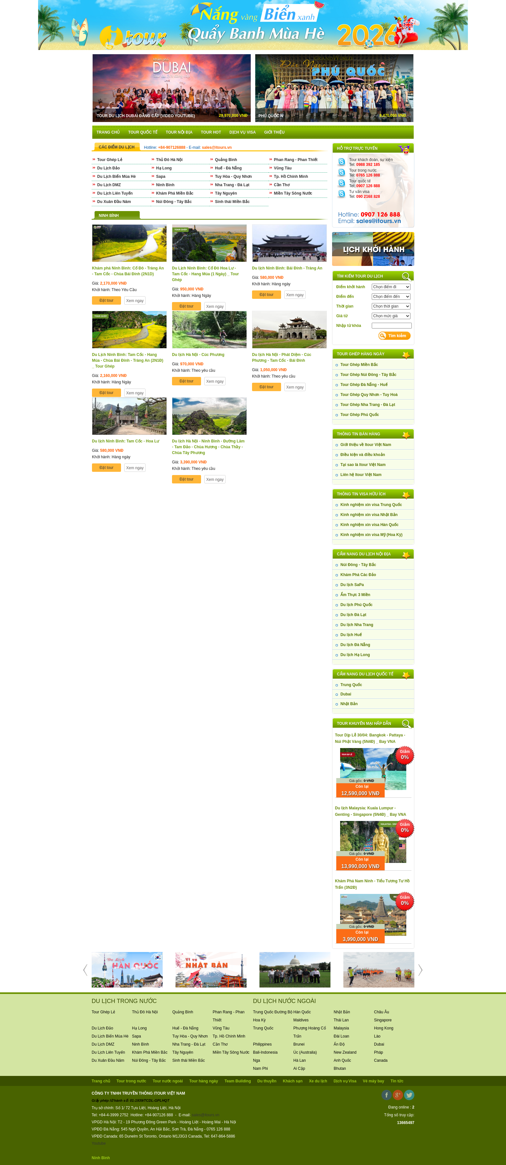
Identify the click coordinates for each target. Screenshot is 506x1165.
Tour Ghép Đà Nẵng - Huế (364, 384)
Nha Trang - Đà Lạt (229, 185)
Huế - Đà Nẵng (225, 168)
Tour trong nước (363, 170)
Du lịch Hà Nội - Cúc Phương (198, 354)
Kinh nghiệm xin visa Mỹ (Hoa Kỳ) (371, 534)
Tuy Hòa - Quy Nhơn (230, 176)
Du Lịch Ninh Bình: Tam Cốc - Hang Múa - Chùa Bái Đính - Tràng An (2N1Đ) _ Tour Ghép (127, 360)
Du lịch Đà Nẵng (355, 645)
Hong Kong (383, 1028)
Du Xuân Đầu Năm (111, 201)
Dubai (345, 694)
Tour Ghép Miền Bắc (359, 364)
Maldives (301, 1020)
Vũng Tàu (280, 168)
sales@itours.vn (205, 1115)
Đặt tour (106, 300)
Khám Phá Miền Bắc (172, 193)
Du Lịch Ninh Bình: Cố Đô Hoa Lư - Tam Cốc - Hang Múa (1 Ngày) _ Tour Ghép (205, 274)
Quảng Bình (223, 159)
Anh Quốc (342, 1060)
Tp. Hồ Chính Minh (288, 176)
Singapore (383, 1020)
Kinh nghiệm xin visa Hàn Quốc (369, 524)
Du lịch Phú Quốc (356, 605)
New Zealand (345, 1052)
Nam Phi (260, 1068)
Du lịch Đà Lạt (353, 615)
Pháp (378, 1052)
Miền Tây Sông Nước (290, 193)
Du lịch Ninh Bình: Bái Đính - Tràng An (287, 268)
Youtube (99, 1143)
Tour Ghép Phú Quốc (359, 414)
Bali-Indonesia (265, 1052)
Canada (381, 1060)
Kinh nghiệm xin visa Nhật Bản (369, 514)
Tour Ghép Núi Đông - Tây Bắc (368, 374)
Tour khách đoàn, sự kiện (371, 159)
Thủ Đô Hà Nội (167, 159)
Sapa (158, 176)
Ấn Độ (339, 1044)
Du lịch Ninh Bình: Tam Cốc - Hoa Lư (125, 441)
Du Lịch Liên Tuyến (112, 193)
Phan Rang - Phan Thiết (293, 159)
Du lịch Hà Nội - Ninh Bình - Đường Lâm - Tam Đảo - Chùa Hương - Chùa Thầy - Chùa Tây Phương (208, 447)
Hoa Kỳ (259, 1020)
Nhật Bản (349, 704)
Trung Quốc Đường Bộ (272, 1012)
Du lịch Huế (351, 635)
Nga (256, 1060)
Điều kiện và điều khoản (362, 454)
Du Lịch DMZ (106, 185)
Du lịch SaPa (352, 584)
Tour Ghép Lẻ (107, 159)
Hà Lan (299, 1060)
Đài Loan (341, 1036)
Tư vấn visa (359, 191)
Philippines (262, 1044)
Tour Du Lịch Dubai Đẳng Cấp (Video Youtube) (146, 116)
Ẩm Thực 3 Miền (355, 595)
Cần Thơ (278, 185)
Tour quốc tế (360, 181)
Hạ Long (161, 168)
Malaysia (341, 1028)
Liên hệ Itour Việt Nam (360, 474)
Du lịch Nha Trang (356, 625)
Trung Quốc (351, 685)
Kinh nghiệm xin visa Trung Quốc (371, 504)
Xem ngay (135, 301)
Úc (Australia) (305, 1052)
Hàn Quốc (302, 1012)
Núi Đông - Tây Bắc (358, 564)
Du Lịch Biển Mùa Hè (114, 176)
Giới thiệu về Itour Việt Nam (365, 444)
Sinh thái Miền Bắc (229, 201)
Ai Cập (299, 1068)
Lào (377, 1036)
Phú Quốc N (297, 116)
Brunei (299, 1044)
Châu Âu (381, 1012)
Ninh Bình (163, 185)
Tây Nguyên (223, 193)
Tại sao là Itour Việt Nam (363, 464)
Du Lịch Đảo (106, 168)
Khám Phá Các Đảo (358, 574)
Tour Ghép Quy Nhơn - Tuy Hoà (369, 394)
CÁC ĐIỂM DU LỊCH (117, 147)
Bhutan (340, 1068)
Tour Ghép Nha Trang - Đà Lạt (367, 404)
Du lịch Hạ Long (355, 655)
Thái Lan (341, 1020)
